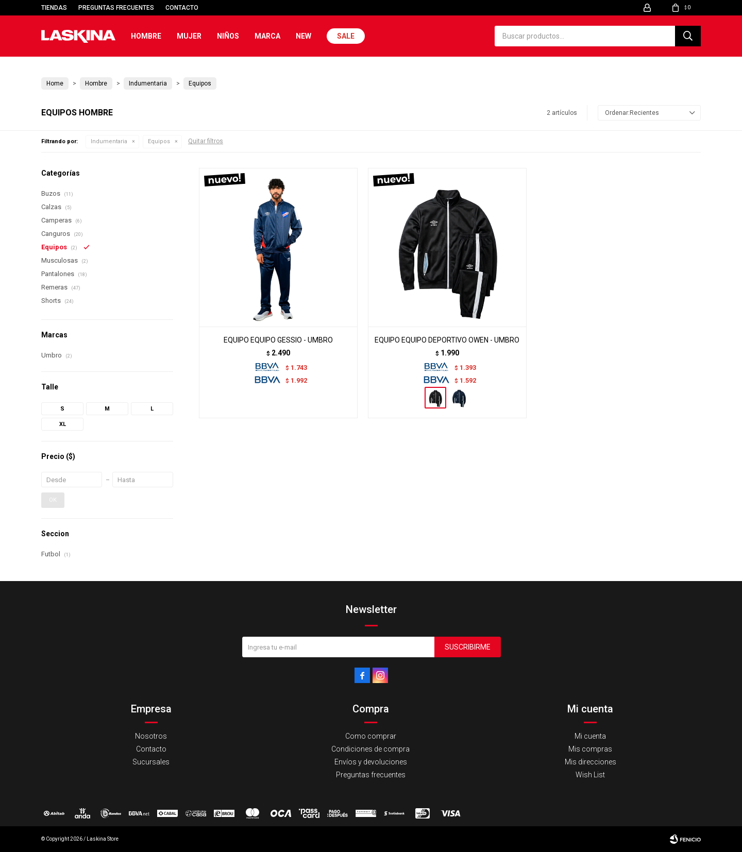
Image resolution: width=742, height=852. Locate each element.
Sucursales (151, 762)
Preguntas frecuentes (116, 7)
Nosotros (151, 736)
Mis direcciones (590, 762)
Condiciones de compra (370, 749)
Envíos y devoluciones (370, 762)
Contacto (181, 7)
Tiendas (54, 7)
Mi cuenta (590, 736)
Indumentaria (109, 141)
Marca (267, 36)
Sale (346, 36)
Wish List (590, 775)
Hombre (146, 36)
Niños (228, 36)
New (303, 36)
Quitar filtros (205, 141)
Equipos (159, 141)
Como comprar (370, 736)
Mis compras (590, 749)
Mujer (189, 36)
